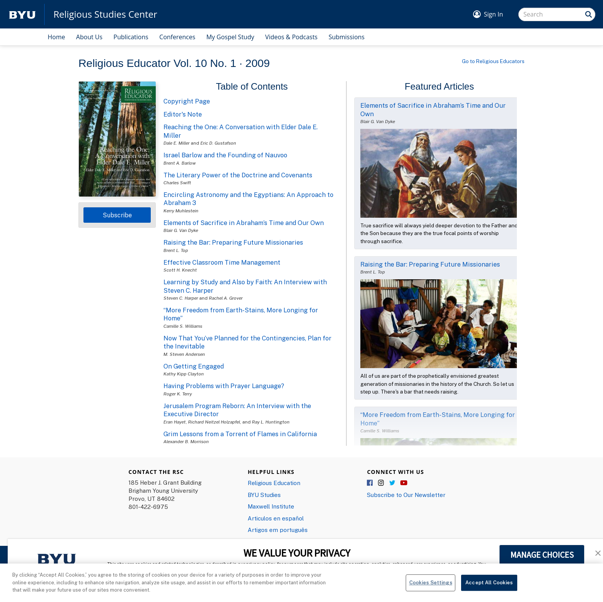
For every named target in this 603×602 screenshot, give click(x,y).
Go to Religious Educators (493, 61)
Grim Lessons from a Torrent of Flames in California (240, 434)
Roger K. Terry (177, 394)
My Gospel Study (230, 37)
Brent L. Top (175, 250)
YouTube (403, 483)
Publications (130, 37)
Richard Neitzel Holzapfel (214, 422)
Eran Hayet (174, 422)
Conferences (177, 37)
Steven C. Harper (180, 298)
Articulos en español (276, 518)
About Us (89, 37)
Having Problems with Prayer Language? (223, 386)
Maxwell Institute (271, 506)
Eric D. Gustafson (218, 143)
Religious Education (274, 482)
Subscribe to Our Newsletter (406, 494)
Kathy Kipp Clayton (183, 374)
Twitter (392, 483)
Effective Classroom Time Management (221, 262)
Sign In (493, 14)
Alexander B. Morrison (186, 441)
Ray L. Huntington (271, 422)
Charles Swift (177, 182)
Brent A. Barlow (179, 163)
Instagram (381, 483)
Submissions (346, 37)
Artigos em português (278, 529)
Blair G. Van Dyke (180, 230)
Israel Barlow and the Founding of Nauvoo (225, 155)
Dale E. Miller (176, 143)
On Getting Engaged (193, 366)
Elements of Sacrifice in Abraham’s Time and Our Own (243, 223)
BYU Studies (264, 494)
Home (56, 37)
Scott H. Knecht (180, 270)
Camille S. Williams (182, 326)
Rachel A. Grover (226, 298)
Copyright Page (186, 101)
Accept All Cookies (489, 586)
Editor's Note (182, 114)
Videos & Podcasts (291, 37)
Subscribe (117, 215)
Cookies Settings (430, 586)
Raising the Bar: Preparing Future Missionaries (233, 242)
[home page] (22, 14)
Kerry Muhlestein (180, 210)
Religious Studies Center (105, 14)
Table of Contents (252, 86)
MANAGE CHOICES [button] (542, 554)
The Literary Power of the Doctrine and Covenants (237, 175)
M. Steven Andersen (184, 354)
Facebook (370, 483)
